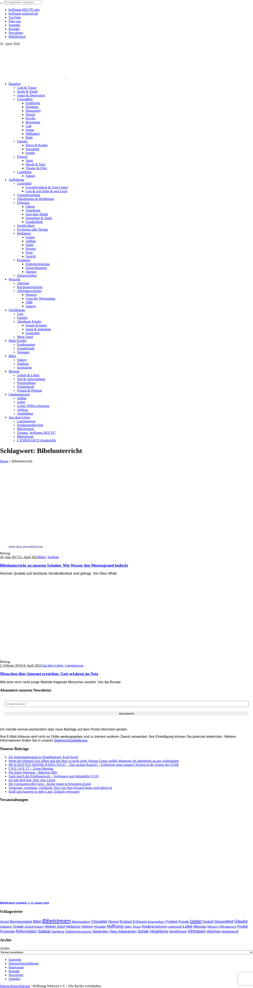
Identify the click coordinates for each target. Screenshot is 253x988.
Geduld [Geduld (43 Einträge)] (207, 921)
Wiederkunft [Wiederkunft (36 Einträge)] (229, 931)
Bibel (42, 557)
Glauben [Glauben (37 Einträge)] (6, 926)
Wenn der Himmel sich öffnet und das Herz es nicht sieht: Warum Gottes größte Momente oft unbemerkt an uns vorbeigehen (94, 761)
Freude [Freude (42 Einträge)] (183, 921)
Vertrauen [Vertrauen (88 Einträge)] (197, 931)
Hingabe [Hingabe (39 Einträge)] (100, 926)
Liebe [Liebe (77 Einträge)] (188, 926)
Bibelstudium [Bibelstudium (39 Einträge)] (80, 921)
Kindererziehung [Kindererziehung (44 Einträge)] (154, 926)
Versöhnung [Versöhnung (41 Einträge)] (178, 931)
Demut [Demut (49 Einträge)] (113, 922)
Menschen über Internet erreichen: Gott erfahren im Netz (49, 674)
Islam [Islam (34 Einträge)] (128, 926)
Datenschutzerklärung (70, 740)
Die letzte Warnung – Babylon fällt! (33, 772)
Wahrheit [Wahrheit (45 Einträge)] (213, 931)
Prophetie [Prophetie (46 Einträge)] (7, 931)
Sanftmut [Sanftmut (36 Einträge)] (57, 931)
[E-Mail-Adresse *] (126, 704)
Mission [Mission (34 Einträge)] (212, 926)
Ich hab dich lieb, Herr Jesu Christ (32, 780)
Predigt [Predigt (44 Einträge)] (242, 926)
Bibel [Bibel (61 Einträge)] (37, 921)
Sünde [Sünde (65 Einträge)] (143, 931)
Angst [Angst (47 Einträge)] (4, 921)
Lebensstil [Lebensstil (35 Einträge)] (174, 926)
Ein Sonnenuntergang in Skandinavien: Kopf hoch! (43, 757)
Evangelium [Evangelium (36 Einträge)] (156, 921)
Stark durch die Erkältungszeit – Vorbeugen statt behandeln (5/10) (54, 776)
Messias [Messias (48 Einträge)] (199, 926)
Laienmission (74, 665)
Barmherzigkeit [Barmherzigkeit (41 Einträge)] (21, 921)
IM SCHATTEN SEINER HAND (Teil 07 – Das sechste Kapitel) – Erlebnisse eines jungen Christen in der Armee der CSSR (94, 765)
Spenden (14, 979)
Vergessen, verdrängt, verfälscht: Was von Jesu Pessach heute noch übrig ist (60, 788)
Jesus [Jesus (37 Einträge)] (136, 926)
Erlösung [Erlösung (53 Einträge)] (140, 922)
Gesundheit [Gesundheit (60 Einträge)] (224, 921)
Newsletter (16, 975)
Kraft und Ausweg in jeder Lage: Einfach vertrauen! (44, 791)
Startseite (15, 959)
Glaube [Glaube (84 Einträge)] (241, 921)
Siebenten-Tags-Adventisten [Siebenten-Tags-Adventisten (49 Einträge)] (114, 931)
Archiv (4, 948)
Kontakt (14, 971)
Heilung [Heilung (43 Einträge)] (87, 926)
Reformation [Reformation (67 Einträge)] (26, 931)
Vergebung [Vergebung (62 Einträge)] (159, 931)
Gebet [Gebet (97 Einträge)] (196, 921)
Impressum (16, 967)
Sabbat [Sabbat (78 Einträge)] (44, 931)
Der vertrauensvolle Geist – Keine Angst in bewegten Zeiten (50, 784)
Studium (53, 557)
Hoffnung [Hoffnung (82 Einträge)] (115, 926)
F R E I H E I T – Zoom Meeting (31, 768)
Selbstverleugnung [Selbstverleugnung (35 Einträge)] (78, 931)
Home (4, 461)
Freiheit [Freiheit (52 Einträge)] (171, 922)
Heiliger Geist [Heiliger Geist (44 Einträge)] (54, 926)
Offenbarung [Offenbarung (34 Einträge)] (227, 926)
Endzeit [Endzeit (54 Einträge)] (126, 922)
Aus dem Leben (52, 665)
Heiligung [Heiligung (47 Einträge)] (73, 926)
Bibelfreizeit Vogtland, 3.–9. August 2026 (24, 902)
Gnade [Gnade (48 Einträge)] (18, 926)
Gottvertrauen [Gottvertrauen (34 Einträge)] (34, 926)
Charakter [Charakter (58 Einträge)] (99, 921)
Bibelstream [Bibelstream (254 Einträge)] (56, 921)
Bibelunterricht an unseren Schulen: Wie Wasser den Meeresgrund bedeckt (64, 565)
